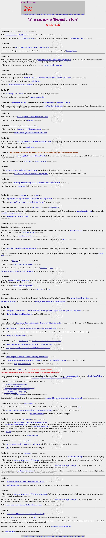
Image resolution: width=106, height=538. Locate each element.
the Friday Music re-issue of (32, 117)
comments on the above (38, 97)
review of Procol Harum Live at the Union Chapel (27, 202)
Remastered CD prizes (8, 301)
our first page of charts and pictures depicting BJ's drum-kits (52, 378)
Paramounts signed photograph (61, 526)
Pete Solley (36, 195)
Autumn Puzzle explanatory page (16, 424)
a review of (15, 335)
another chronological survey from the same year (30, 133)
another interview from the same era (20, 84)
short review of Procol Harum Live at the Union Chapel (25, 514)
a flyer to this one (40, 161)
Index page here (71, 51)
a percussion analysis (71, 376)
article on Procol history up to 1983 (30, 129)
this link (8, 432)
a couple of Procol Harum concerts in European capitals (63, 398)
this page (30, 120)
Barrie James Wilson (95, 376)
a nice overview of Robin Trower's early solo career (23, 444)
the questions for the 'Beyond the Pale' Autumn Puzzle (24, 505)
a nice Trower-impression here (11, 213)
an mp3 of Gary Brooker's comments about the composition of (29, 410)
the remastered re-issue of (27, 460)
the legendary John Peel (19, 102)
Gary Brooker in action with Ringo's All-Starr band (32, 47)
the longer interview (37, 414)
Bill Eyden (22, 35)
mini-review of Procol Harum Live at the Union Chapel (25, 482)
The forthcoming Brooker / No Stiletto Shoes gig (17, 271)
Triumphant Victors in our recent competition (50, 301)
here (64, 239)
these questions (28, 403)
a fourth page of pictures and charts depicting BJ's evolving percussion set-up (31, 328)
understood (63, 102)
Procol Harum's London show (19, 280)
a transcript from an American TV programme (21, 248)
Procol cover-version (25, 236)
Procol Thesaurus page (26, 38)
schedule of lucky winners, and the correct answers (25, 360)
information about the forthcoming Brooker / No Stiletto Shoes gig (38, 323)
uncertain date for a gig (84, 211)
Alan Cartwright (23, 341)
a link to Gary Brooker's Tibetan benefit (19, 314)
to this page (30, 147)
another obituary (11, 35)
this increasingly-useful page (53, 65)
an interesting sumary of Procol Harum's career (21, 170)
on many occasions (48, 102)
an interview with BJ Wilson (80, 298)
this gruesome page (32, 435)
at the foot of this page (75, 456)
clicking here (36, 81)
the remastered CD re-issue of (30, 422)
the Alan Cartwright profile (54, 106)
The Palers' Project (54, 207)
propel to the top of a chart (54, 60)
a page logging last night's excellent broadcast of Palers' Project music (29, 198)
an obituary (9, 93)
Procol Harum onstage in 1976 (23, 286)
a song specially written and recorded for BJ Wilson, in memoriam (28, 348)
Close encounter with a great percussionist (15, 384)
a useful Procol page (13, 485)
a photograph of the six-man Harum (17, 216)
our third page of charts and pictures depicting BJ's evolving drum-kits (29, 344)
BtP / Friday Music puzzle (57, 360)
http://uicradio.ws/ (37, 207)
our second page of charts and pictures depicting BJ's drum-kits (27, 357)
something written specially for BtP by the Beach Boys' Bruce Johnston (36, 183)
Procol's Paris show (24, 364)
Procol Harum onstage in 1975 (23, 264)
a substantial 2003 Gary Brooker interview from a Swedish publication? (47, 77)
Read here (43, 268)
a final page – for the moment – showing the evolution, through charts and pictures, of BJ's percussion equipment (43, 310)
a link (7, 448)
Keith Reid (23, 195)
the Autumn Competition (39, 426)
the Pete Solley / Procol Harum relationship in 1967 (31, 174)
